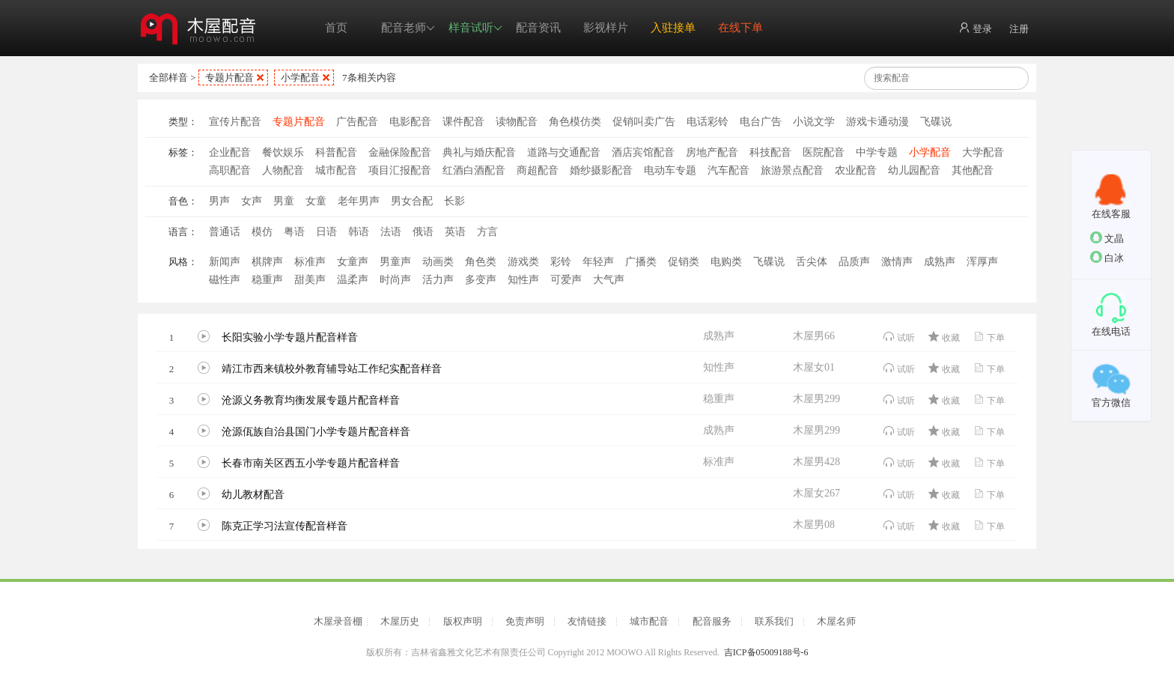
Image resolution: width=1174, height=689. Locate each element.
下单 (989, 336)
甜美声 (310, 279)
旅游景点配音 (792, 170)
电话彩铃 (708, 121)
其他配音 (973, 170)
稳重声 (267, 279)
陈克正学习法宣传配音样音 (284, 526)
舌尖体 (811, 261)
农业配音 (856, 170)
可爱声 (566, 279)
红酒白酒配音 (473, 170)
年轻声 (598, 261)
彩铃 (560, 261)
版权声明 (462, 621)
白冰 (1107, 257)
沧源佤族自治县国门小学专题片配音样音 (316, 431)
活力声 (438, 279)
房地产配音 (712, 152)
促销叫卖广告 (643, 121)
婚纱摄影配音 (601, 170)
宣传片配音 (235, 121)
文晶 (1107, 237)
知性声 (523, 279)
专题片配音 (229, 77)
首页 (336, 28)
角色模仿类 (575, 121)
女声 (251, 201)
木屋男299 (816, 398)
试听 (899, 336)
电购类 (726, 261)
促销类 (683, 261)
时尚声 (395, 279)
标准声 (310, 261)
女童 (315, 201)
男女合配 (412, 201)
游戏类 (523, 261)
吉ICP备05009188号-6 (766, 652)
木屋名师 (836, 621)
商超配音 (538, 170)
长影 (454, 201)
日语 (326, 231)
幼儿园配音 (914, 170)
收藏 (944, 336)
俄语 (423, 231)
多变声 (480, 279)
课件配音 (463, 121)
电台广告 (761, 121)
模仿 (262, 231)
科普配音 (336, 152)
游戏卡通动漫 (877, 121)
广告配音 (357, 121)
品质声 (854, 261)
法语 (390, 231)
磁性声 (224, 279)
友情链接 (587, 621)
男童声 (395, 261)
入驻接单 (673, 28)
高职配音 (230, 170)
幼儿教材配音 (253, 494)
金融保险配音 (399, 152)
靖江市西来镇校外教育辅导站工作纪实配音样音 (332, 368)
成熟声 (939, 261)
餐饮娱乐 (283, 152)
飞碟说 (936, 121)
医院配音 (824, 152)
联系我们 (774, 621)
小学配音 (300, 77)
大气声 (608, 279)
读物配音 (517, 121)
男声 (219, 201)
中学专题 (877, 152)
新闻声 (224, 261)
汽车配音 (728, 170)
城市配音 (336, 170)
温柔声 (352, 279)
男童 (283, 201)
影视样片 (605, 28)
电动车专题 (670, 170)
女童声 (352, 261)
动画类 (438, 261)
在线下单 (740, 28)
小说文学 (814, 121)
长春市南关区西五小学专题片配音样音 (311, 463)
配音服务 (712, 621)
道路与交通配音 (563, 152)
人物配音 (283, 170)
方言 (487, 231)
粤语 (294, 231)
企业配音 (230, 152)
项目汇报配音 (399, 170)
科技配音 (770, 152)
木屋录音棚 (338, 621)
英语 (455, 231)
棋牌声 (267, 261)
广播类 (641, 261)
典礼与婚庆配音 (479, 152)
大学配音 (983, 152)
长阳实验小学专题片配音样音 (290, 337)
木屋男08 (814, 524)
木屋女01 (814, 367)
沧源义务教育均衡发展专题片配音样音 (311, 400)
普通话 (224, 231)
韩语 (358, 231)
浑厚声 (982, 261)
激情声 (897, 261)
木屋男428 (816, 461)
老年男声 (359, 201)
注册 (1019, 28)
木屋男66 (814, 336)
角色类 (480, 261)
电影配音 (410, 121)
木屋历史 (399, 621)
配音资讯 (538, 28)
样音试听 (475, 28)
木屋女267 (816, 493)
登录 (975, 28)
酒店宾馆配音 (643, 152)
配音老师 (408, 28)
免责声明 (524, 621)
